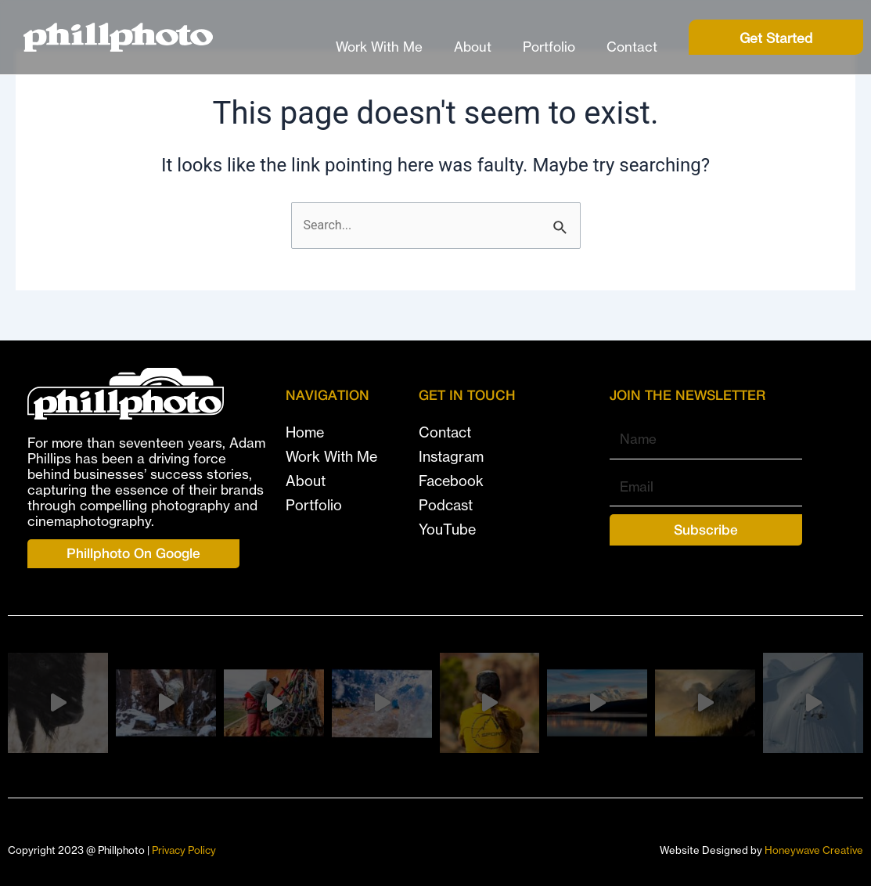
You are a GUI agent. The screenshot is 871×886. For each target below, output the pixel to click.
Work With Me (379, 46)
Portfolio (549, 46)
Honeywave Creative (814, 850)
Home (305, 432)
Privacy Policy (184, 850)
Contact (631, 46)
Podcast (446, 504)
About (472, 46)
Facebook (451, 480)
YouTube (447, 529)
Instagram (451, 456)
